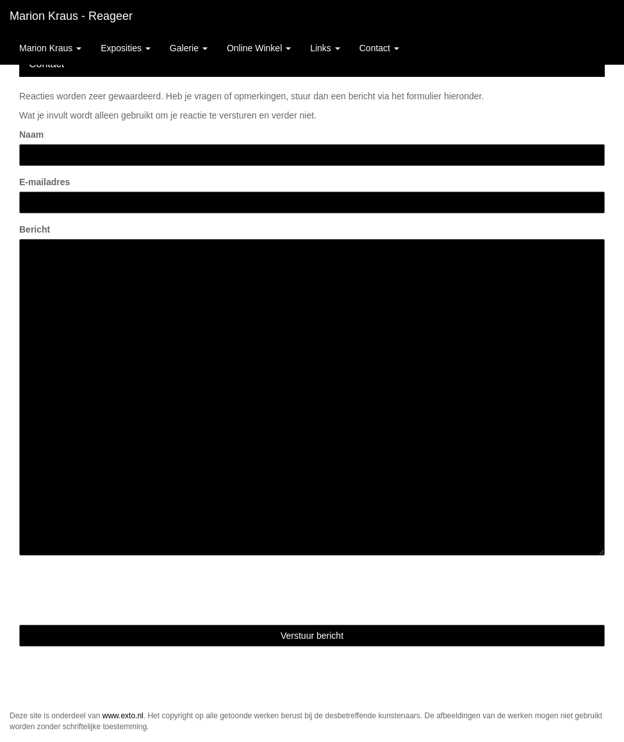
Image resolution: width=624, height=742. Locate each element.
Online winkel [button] (259, 48)
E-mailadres (44, 182)
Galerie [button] (189, 48)
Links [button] (325, 48)
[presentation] (116, 590)
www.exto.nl (123, 715)
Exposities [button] (126, 48)
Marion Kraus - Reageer (71, 16)
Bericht (34, 229)
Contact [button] (379, 48)
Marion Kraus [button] (50, 48)
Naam (31, 134)
